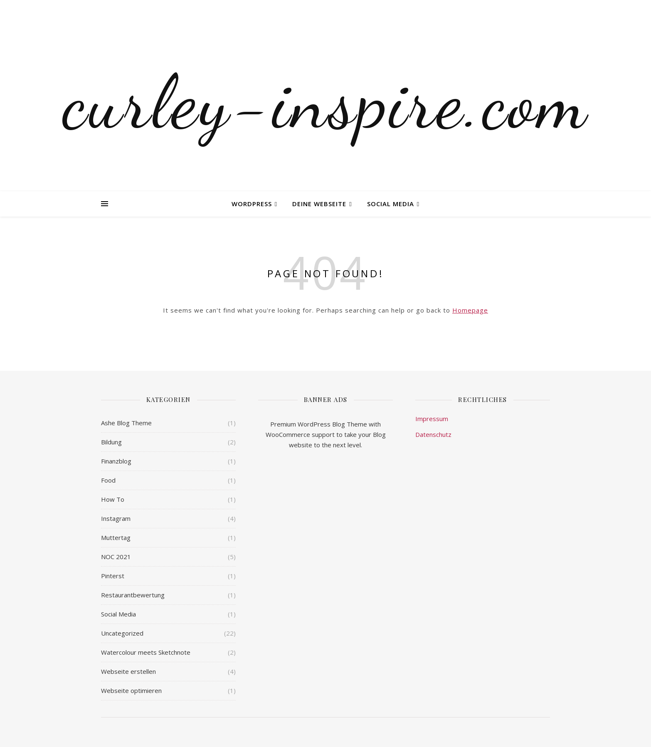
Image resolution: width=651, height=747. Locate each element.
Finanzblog (116, 461)
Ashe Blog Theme (126, 423)
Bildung (111, 442)
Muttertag (116, 537)
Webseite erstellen (128, 671)
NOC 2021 (116, 556)
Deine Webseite (319, 204)
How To (112, 499)
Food (108, 480)
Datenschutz (433, 434)
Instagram (116, 518)
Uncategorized (122, 633)
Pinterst (112, 576)
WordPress (252, 204)
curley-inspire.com (325, 102)
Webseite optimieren (131, 690)
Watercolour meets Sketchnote (145, 652)
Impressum (431, 418)
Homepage (470, 310)
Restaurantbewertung (133, 595)
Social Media (390, 204)
